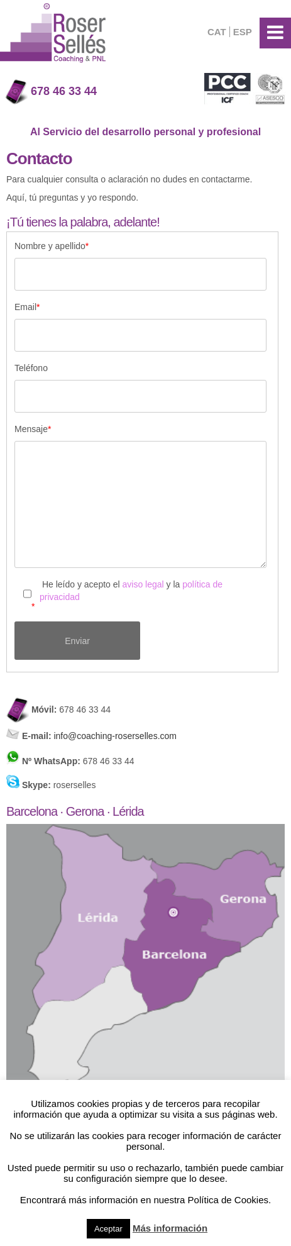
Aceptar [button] (108, 1228)
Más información (170, 1228)
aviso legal (143, 584)
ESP (242, 31)
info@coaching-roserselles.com (114, 736)
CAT (216, 31)
